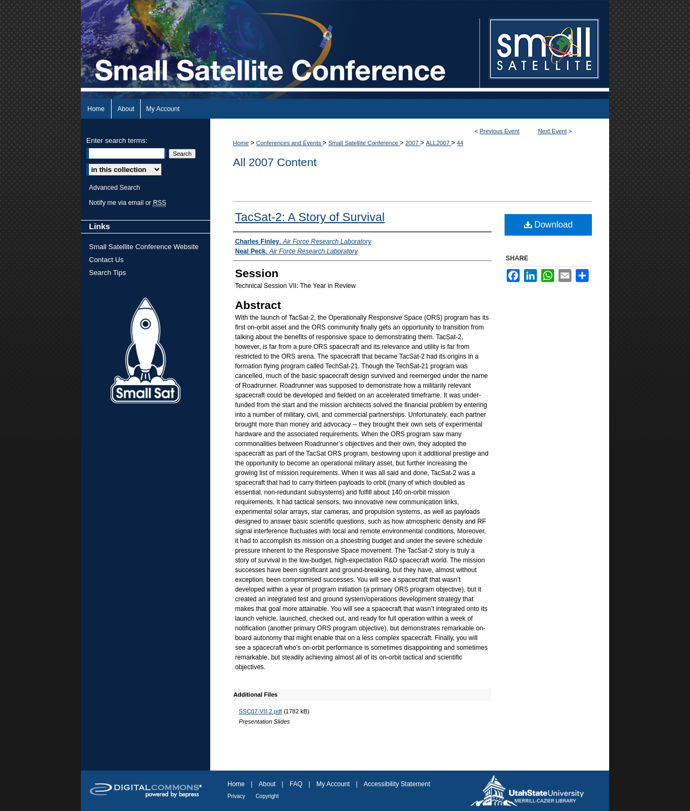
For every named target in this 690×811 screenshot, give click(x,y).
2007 (412, 143)
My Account (333, 784)
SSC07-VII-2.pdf (260, 711)
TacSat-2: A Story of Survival (310, 217)
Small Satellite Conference (364, 143)
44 (460, 143)
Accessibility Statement (397, 784)
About (267, 784)
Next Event (552, 131)
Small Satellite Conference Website (144, 247)
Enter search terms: (116, 140)
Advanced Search (114, 187)
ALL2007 (438, 143)
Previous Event (500, 131)
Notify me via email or (127, 203)
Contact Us (106, 260)
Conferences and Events (289, 143)
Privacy (236, 796)
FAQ (295, 784)
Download (548, 224)
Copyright (267, 796)
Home (241, 143)
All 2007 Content (274, 162)
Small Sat (145, 351)
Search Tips (107, 273)
